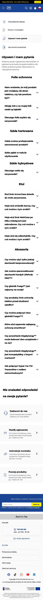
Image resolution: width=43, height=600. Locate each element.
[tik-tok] (15, 575)
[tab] (21, 92)
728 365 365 (21, 529)
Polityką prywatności (34, 507)
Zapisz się (36, 504)
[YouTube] (28, 575)
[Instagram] (21, 575)
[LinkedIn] (34, 575)
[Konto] (30, 8)
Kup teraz (37, 2)
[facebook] (8, 575)
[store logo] (9, 8)
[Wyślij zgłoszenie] (21, 538)
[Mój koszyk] (35, 8)
